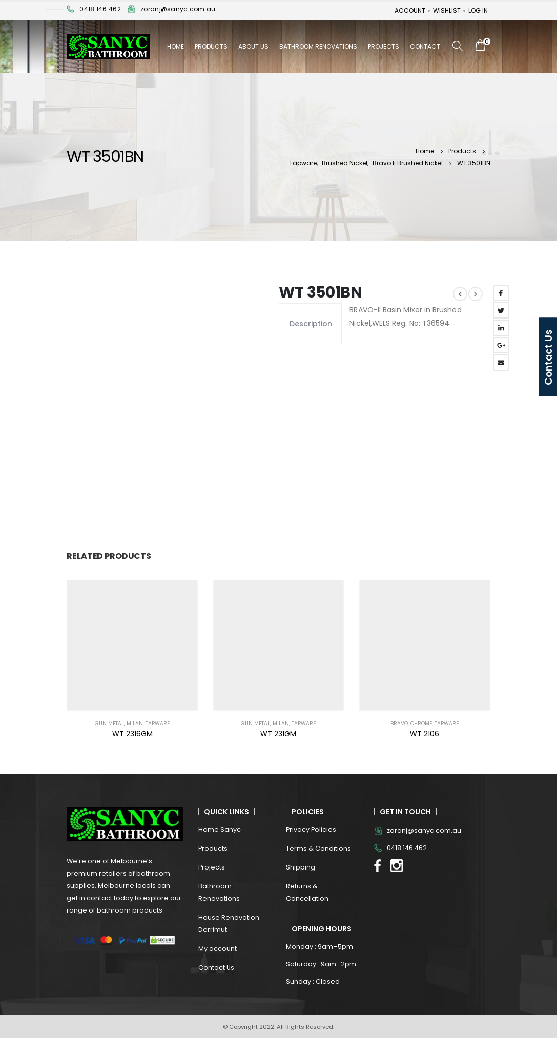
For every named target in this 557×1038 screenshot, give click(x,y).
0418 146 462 (99, 9)
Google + (501, 345)
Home (175, 46)
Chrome (421, 723)
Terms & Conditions (318, 848)
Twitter (501, 310)
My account (217, 948)
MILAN (135, 723)
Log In (478, 10)
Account (410, 10)
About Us (253, 46)
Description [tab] (311, 324)
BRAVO (399, 723)
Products (211, 46)
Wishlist (447, 10)
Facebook (501, 293)
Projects (383, 46)
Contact (425, 46)
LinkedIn (501, 328)
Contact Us (216, 967)
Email (501, 362)
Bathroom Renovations (318, 46)
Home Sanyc (219, 829)
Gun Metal (109, 723)
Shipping (300, 867)
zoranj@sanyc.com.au (177, 9)
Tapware (158, 723)
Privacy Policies (311, 829)
